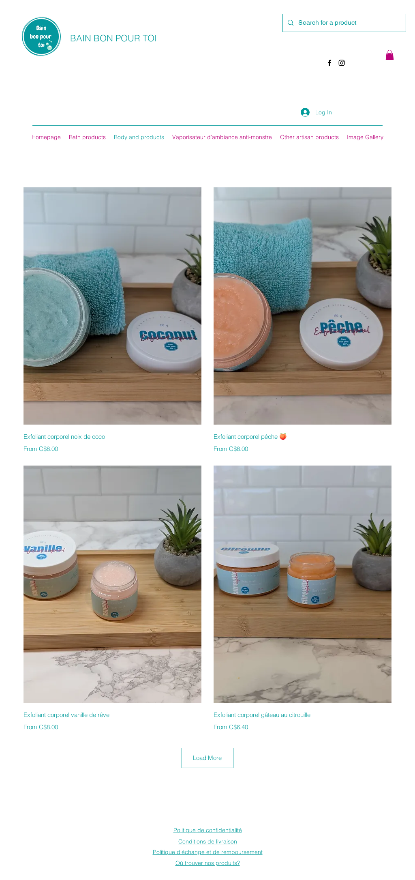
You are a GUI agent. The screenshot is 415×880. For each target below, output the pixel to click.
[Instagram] (342, 63)
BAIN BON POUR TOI (113, 38)
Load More (207, 758)
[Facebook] (329, 63)
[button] (389, 55)
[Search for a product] (343, 23)
